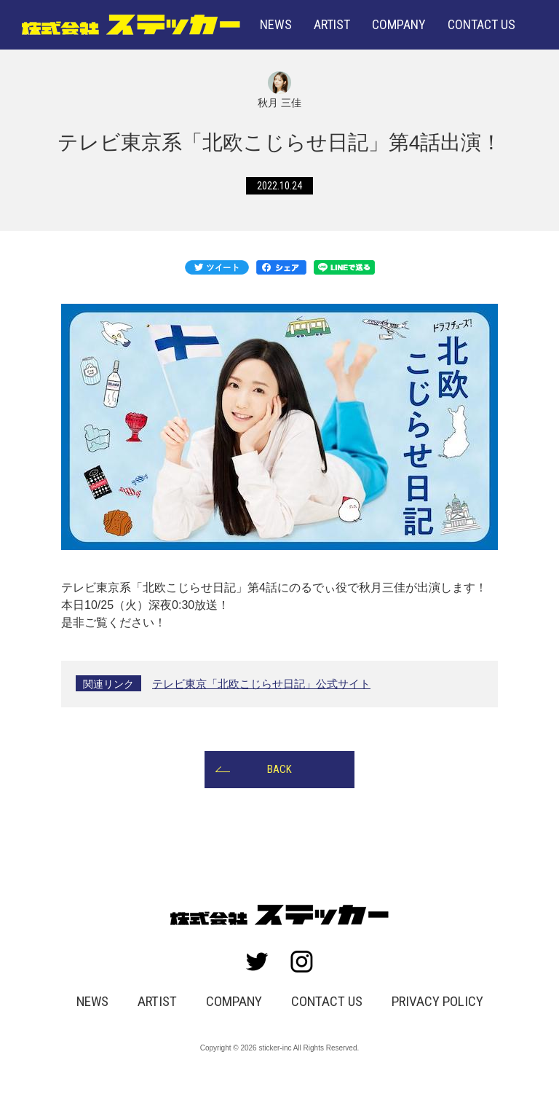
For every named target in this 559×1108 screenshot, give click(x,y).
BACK (279, 780)
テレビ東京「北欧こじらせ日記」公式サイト (268, 693)
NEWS (276, 24)
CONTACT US (326, 1014)
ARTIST (332, 24)
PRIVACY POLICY (432, 1014)
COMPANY (399, 24)
